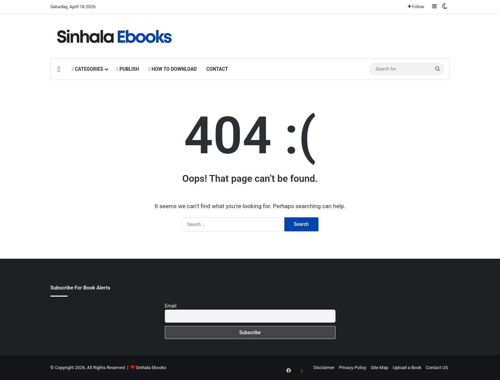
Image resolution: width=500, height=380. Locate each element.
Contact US (437, 367)
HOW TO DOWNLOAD (172, 69)
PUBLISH (127, 69)
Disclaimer (324, 367)
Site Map (379, 367)
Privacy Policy (352, 367)
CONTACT (217, 69)
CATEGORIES (87, 69)
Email (171, 306)
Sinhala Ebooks (151, 367)
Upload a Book (407, 367)
